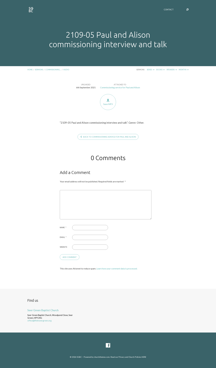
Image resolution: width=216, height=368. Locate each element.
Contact (169, 10)
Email (63, 237)
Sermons (39, 69)
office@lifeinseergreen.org (39, 320)
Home (30, 69)
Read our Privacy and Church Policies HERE (128, 357)
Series (150, 69)
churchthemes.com (102, 357)
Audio (66, 69)
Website (63, 247)
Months (184, 69)
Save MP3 (108, 102)
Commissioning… (53, 69)
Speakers (172, 69)
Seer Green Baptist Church (43, 310)
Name (63, 227)
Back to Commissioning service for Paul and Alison (108, 137)
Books (160, 69)
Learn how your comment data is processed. (116, 268)
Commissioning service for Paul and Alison (120, 87)
